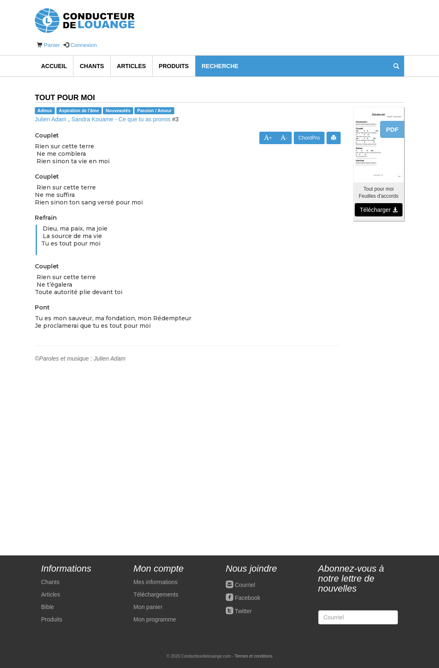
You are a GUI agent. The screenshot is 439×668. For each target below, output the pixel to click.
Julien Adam (50, 119)
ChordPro (308, 138)
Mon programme (155, 619)
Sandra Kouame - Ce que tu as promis (121, 119)
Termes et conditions (253, 656)
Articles (131, 66)
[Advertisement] (378, 354)
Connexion (84, 45)
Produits (174, 66)
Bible (47, 607)
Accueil (54, 66)
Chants (92, 66)
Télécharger (379, 209)
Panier (52, 45)
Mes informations (156, 582)
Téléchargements (156, 594)
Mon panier (148, 607)
